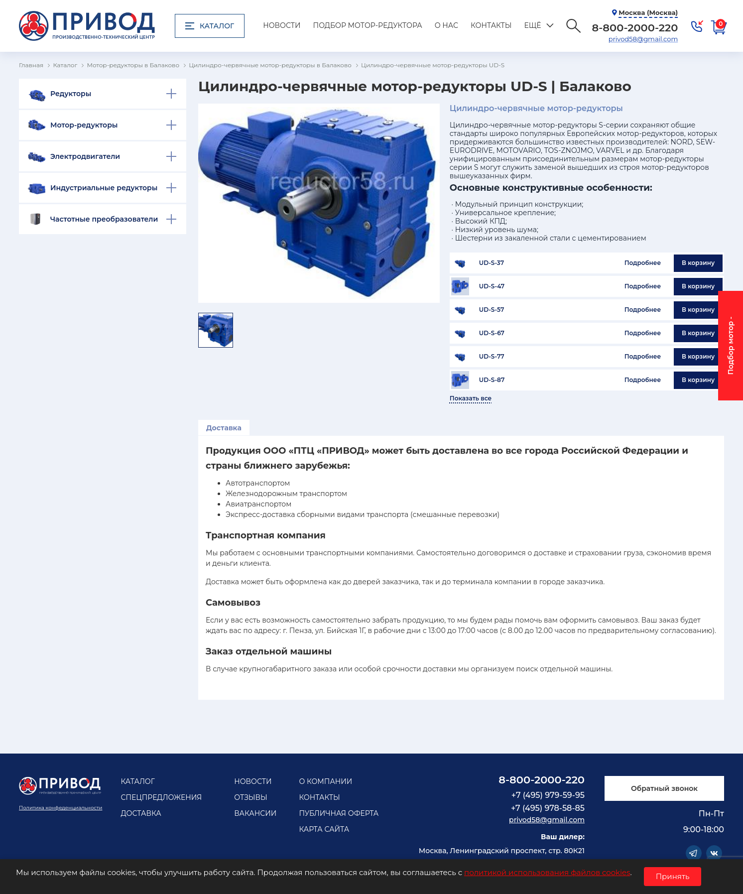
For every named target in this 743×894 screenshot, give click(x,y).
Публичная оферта (338, 813)
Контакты (491, 25)
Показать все (471, 398)
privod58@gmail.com (643, 39)
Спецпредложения (161, 797)
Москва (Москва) (648, 12)
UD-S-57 (491, 309)
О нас (446, 25)
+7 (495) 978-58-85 (548, 808)
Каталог (209, 25)
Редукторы (70, 93)
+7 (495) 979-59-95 (548, 795)
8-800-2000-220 (541, 779)
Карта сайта (324, 829)
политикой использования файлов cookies (547, 872)
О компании (325, 781)
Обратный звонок (664, 788)
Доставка (224, 427)
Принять (673, 876)
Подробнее (642, 262)
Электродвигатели (85, 156)
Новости (281, 25)
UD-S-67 (491, 333)
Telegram (694, 853)
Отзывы (250, 797)
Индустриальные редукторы (103, 187)
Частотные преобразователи (104, 219)
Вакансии (255, 813)
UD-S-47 (491, 286)
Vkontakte (714, 853)
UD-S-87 (491, 380)
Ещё (532, 25)
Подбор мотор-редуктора (367, 25)
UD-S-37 (491, 262)
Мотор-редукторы (84, 125)
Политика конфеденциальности (60, 807)
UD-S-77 (491, 356)
